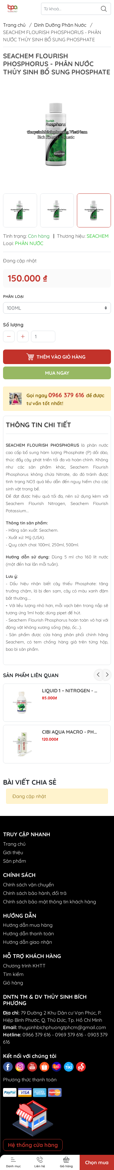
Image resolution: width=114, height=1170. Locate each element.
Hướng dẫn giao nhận (27, 942)
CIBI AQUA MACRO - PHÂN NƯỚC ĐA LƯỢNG (70, 732)
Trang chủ (14, 25)
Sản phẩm (14, 861)
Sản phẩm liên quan (31, 675)
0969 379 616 (69, 1035)
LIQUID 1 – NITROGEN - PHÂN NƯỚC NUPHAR (70, 691)
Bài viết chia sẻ (30, 782)
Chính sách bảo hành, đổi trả (35, 893)
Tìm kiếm (13, 974)
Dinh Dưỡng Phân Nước (60, 25)
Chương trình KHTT (24, 966)
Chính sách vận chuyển (28, 885)
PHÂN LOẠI (13, 296)
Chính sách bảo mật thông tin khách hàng (49, 902)
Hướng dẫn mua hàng (28, 925)
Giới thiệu (13, 852)
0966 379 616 (67, 395)
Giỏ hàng (13, 983)
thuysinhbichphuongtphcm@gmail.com (62, 1027)
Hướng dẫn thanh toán (28, 933)
